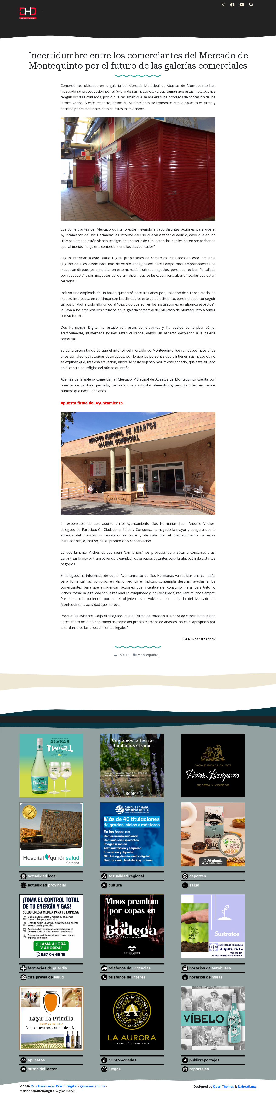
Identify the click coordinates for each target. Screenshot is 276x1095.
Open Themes (223, 1086)
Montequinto (148, 654)
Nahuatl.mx (247, 1086)
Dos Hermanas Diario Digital (54, 1086)
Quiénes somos (92, 1086)
